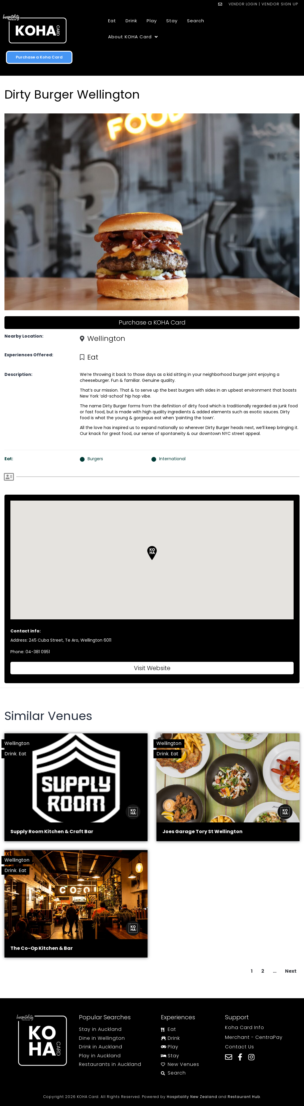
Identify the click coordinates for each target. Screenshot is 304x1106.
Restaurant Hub (244, 1096)
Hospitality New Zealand (192, 1096)
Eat (92, 357)
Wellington (106, 338)
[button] (152, 553)
